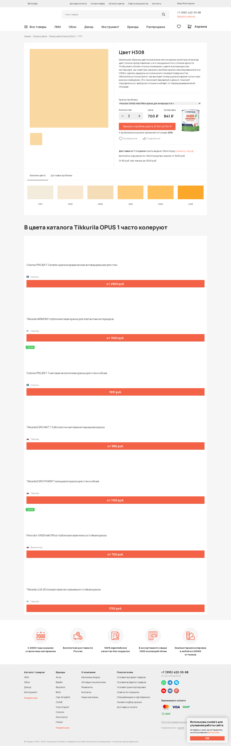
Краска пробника (128, 99)
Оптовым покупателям (93, 682)
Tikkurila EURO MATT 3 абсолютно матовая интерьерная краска (65, 427)
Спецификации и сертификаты (133, 697)
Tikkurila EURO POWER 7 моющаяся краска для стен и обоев (62, 481)
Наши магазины (89, 697)
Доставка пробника (61, 175)
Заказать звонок (186, 16)
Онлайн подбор (98, 3)
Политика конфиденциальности (176, 722)
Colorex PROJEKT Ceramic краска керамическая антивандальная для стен (71, 265)
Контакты (156, 3)
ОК (207, 738)
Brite (58, 692)
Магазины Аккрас (90, 677)
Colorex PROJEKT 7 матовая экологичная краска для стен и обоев (66, 373)
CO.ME (59, 702)
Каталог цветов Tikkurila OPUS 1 (62, 36)
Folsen (59, 722)
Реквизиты (87, 687)
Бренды (132, 27)
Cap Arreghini (63, 697)
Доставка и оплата (78, 3)
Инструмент (110, 27)
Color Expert (62, 707)
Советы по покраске (128, 692)
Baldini (59, 682)
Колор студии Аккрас (39, 14)
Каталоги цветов (116, 3)
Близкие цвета (38, 175)
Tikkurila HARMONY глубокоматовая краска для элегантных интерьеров (70, 319)
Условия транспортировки (131, 687)
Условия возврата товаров (131, 682)
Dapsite (180, 727)
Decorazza (62, 717)
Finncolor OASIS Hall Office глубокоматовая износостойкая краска (66, 535)
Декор (88, 27)
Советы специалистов (138, 3)
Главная (27, 36)
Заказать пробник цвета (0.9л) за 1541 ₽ (147, 126)
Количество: (125, 109)
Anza (58, 677)
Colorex (60, 712)
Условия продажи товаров (131, 677)
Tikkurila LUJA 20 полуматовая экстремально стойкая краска (63, 589)
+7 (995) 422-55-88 (189, 12)
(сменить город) (184, 151)
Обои (72, 27)
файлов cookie (213, 732)
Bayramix (60, 687)
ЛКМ (57, 27)
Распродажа (155, 27)
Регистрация (189, 3)
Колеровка (170, 109)
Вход (179, 3)
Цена (150, 109)
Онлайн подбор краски (129, 702)
